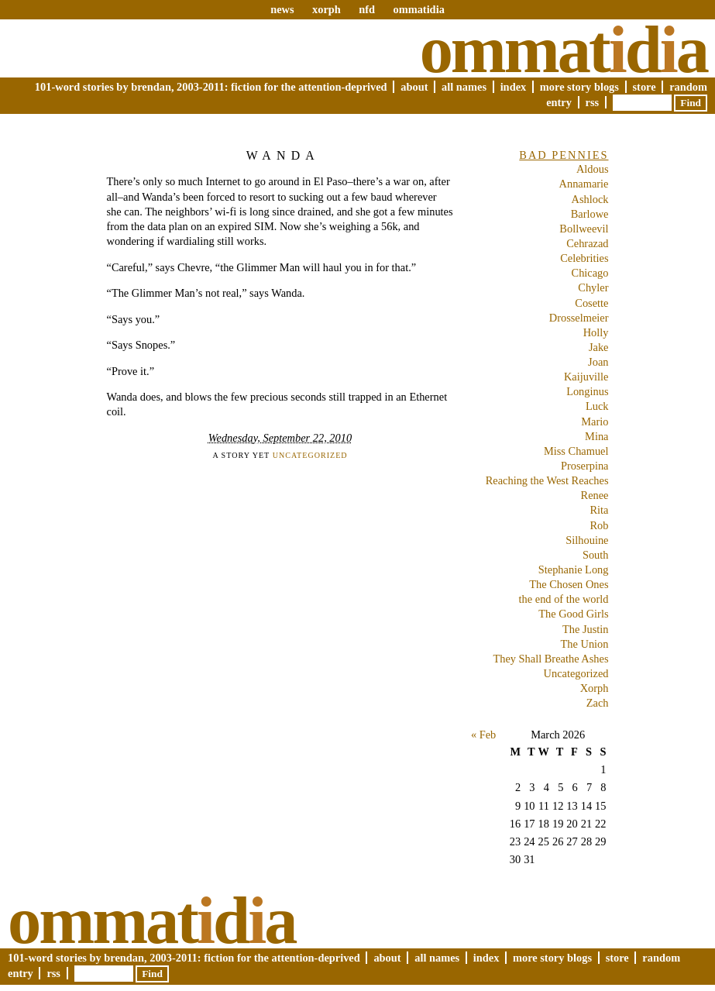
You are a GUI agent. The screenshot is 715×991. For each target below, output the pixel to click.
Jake (599, 347)
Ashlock (590, 199)
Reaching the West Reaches (547, 480)
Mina (596, 436)
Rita (599, 510)
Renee (595, 495)
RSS (593, 102)
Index (513, 87)
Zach (597, 703)
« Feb (483, 734)
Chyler (593, 287)
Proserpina (585, 465)
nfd (367, 9)
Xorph (594, 688)
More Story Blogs (579, 87)
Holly (596, 332)
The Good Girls (573, 613)
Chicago (590, 273)
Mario (594, 421)
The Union (585, 644)
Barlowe (590, 214)
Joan (598, 362)
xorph (326, 9)
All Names (464, 87)
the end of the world (564, 599)
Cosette (591, 303)
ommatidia (418, 9)
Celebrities (584, 258)
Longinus (587, 391)
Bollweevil (583, 228)
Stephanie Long (573, 569)
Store (644, 87)
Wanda (283, 155)
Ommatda (563, 49)
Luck (597, 406)
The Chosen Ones (568, 584)
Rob (599, 525)
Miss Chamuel (576, 451)
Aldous (592, 169)
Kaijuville (586, 376)
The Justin (585, 629)
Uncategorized (310, 455)
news (282, 9)
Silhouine (586, 540)
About (414, 87)
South (596, 555)
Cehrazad (587, 243)
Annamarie (584, 183)
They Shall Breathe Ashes (550, 658)
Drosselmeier (579, 317)
